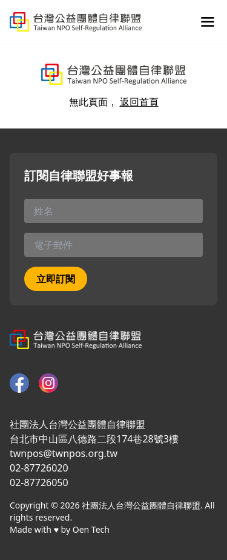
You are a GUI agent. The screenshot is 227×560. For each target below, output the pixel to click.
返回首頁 (139, 101)
